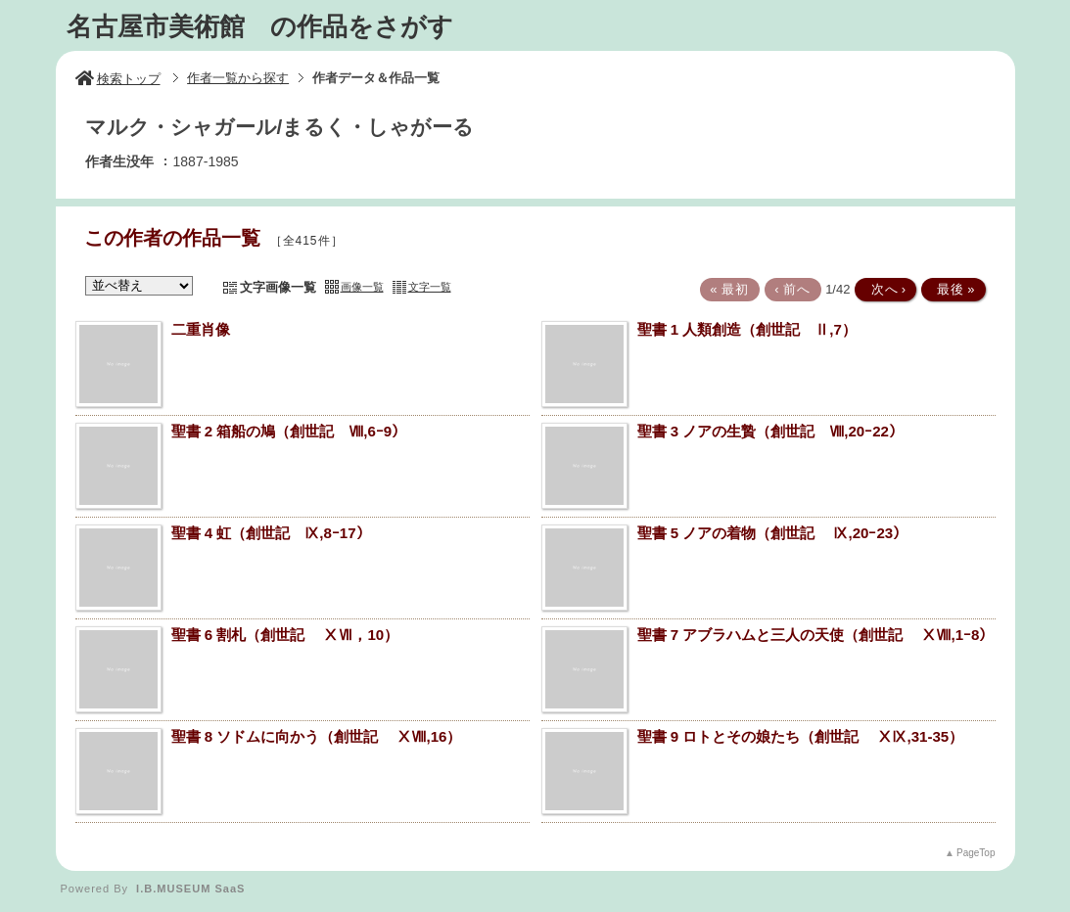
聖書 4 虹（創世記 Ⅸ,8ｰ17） (271, 532)
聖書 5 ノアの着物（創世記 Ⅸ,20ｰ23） (772, 532)
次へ (884, 289)
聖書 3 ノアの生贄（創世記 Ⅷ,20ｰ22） (771, 431)
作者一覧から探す (238, 77)
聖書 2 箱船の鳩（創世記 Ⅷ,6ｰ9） (289, 431)
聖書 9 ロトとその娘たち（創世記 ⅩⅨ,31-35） (800, 736)
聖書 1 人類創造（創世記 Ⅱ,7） (747, 329)
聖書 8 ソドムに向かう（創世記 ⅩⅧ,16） (316, 736)
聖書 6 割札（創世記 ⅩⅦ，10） (285, 634)
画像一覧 (362, 287)
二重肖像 (200, 329)
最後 (951, 289)
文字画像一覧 (278, 287)
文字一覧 (429, 287)
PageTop (975, 852)
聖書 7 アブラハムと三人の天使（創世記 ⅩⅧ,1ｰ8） (816, 634)
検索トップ (118, 78)
